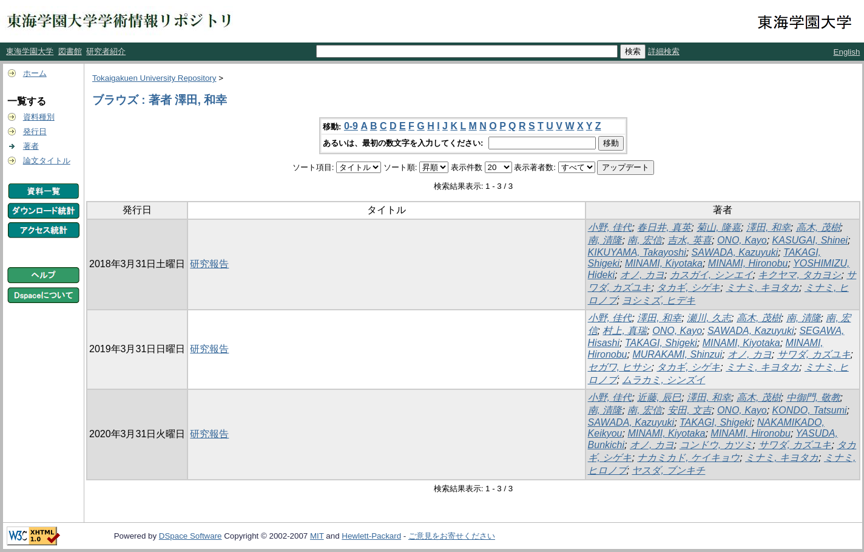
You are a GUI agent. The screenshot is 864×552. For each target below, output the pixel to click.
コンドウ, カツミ (716, 445)
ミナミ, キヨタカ (762, 287)
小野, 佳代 (610, 227)
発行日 (35, 131)
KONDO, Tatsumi (809, 410)
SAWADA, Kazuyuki (735, 252)
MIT (317, 535)
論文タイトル (46, 160)
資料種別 (39, 116)
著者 (31, 146)
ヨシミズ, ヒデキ (658, 300)
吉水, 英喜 (689, 240)
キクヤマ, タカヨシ (799, 275)
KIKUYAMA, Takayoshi (637, 252)
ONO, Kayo (742, 240)
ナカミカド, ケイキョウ (688, 457)
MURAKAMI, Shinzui (677, 354)
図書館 (70, 51)
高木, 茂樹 (818, 227)
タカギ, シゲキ (688, 287)
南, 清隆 (605, 240)
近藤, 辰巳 (659, 397)
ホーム (35, 73)
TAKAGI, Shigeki (661, 343)
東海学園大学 (29, 51)
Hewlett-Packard (371, 535)
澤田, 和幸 (768, 227)
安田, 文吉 (689, 410)
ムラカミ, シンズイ (663, 380)
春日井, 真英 (664, 227)
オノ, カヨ (642, 275)
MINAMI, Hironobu (748, 263)
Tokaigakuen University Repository (154, 78)
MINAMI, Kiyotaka (664, 263)
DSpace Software (190, 535)
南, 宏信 (644, 240)
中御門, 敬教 (813, 397)
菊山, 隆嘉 (719, 227)
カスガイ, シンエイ (711, 275)
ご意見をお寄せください (451, 535)
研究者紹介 (106, 51)
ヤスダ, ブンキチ (668, 470)
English (847, 51)
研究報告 (209, 264)
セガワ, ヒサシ (620, 367)
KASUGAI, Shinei (810, 240)
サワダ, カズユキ (814, 354)
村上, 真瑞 (624, 330)
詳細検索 (664, 51)
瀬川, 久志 (709, 318)
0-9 (351, 126)
